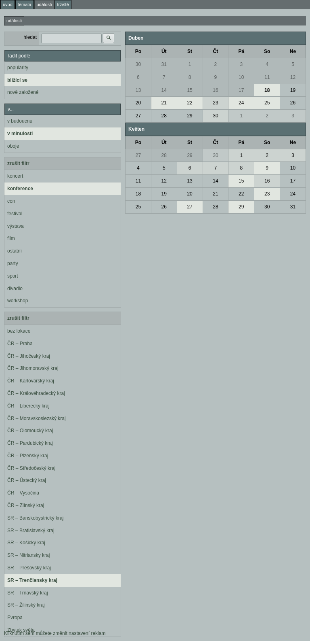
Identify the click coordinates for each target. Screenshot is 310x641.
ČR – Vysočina (23, 493)
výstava (15, 226)
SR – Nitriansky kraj (28, 555)
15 (189, 90)
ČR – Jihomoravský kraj (33, 368)
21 (164, 103)
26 (292, 103)
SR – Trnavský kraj (27, 593)
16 (215, 90)
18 (267, 90)
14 (164, 90)
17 (241, 90)
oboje (13, 146)
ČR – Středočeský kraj (31, 468)
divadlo (15, 288)
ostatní (14, 251)
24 (241, 103)
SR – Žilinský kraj (26, 605)
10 (241, 77)
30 (138, 64)
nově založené (22, 92)
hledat (30, 37)
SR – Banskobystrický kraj (35, 518)
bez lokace (18, 331)
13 (138, 90)
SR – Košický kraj (26, 542)
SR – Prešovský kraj (29, 568)
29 (189, 116)
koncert (15, 176)
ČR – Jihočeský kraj (28, 356)
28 (164, 116)
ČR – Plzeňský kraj (27, 455)
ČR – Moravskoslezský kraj (36, 418)
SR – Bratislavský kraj (30, 530)
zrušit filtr (18, 163)
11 (267, 77)
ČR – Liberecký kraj (28, 406)
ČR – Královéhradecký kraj (36, 393)
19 (292, 90)
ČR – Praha (20, 343)
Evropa (15, 617)
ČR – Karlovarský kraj (30, 381)
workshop (17, 301)
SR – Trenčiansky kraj (32, 580)
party (12, 263)
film (11, 238)
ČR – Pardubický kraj (30, 443)
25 (267, 103)
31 (164, 64)
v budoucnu (19, 121)
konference (20, 188)
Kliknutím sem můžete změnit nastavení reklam (54, 633)
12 (292, 77)
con (11, 201)
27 (138, 116)
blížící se (17, 80)
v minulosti (20, 133)
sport (12, 276)
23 (215, 103)
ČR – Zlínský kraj (25, 505)
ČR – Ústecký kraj (26, 480)
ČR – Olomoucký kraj (30, 430)
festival (14, 213)
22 (189, 103)
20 (138, 103)
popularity (17, 67)
